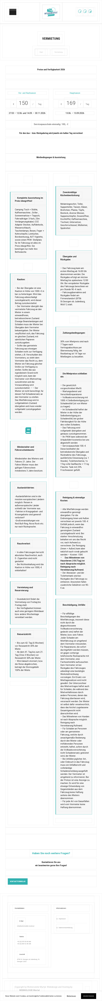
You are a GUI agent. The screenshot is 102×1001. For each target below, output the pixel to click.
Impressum (62, 919)
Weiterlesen (71, 996)
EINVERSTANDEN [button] (88, 996)
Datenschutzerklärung (65, 927)
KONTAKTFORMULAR (17, 881)
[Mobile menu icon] (13, 11)
